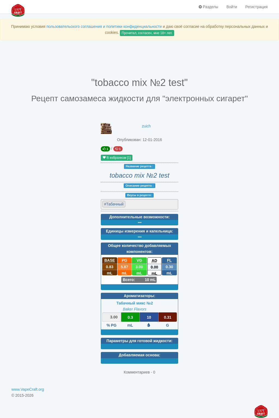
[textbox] (150, 204)
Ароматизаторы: (139, 296)
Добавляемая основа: (139, 355)
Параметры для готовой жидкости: (139, 341)
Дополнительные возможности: (139, 217)
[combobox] (139, 204)
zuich (146, 126)
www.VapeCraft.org (27, 389)
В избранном (116, 158)
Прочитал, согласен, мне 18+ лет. (147, 33)
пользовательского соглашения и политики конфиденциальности (104, 26)
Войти (231, 7)
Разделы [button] (208, 7)
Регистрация (256, 7)
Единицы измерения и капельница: (139, 231)
